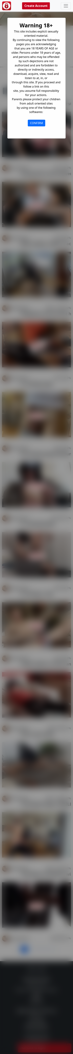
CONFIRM (36, 123)
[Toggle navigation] (66, 5)
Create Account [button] (36, 6)
